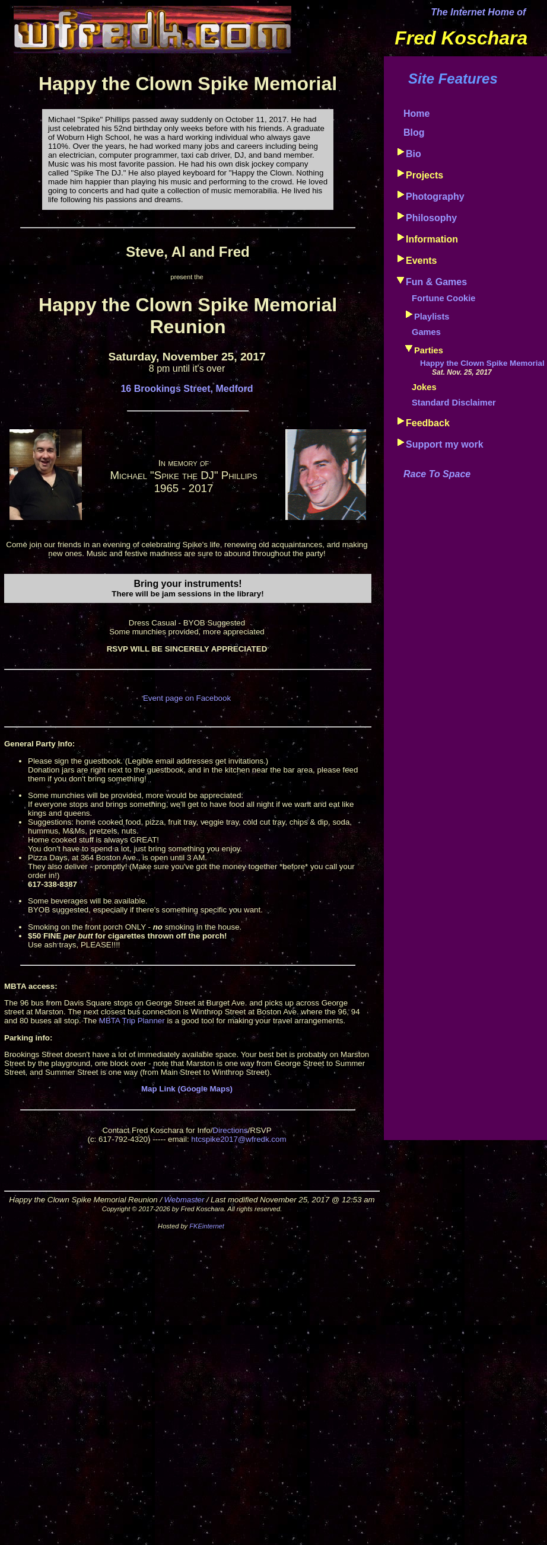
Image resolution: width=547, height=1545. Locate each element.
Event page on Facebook (187, 698)
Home (416, 113)
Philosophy (431, 218)
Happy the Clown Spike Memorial (482, 363)
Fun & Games (436, 282)
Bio (413, 154)
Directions (229, 1130)
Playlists (431, 316)
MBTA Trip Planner (132, 1020)
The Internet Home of (478, 12)
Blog (414, 132)
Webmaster (184, 1199)
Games (426, 332)
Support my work (445, 444)
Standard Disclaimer (454, 402)
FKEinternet (206, 1226)
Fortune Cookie (443, 298)
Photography (435, 196)
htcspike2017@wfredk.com (238, 1139)
